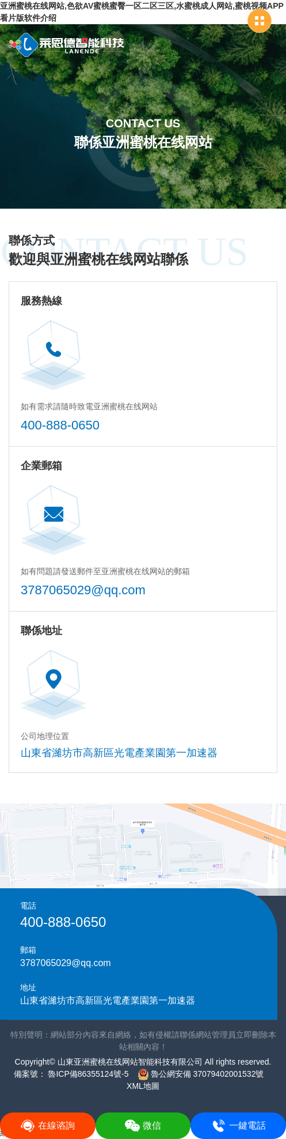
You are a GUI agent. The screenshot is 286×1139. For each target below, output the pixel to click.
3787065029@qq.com (83, 590)
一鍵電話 (238, 1125)
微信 (143, 1125)
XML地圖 (143, 1086)
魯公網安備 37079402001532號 (201, 1073)
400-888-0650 (60, 425)
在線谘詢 (47, 1125)
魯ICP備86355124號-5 (87, 1073)
